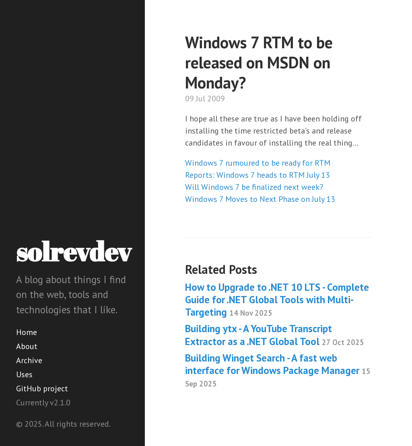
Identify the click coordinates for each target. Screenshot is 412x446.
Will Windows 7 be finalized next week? (254, 187)
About (26, 346)
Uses (24, 374)
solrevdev (73, 251)
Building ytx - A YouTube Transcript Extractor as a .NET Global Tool (274, 334)
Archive (29, 360)
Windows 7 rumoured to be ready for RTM (257, 163)
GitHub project (42, 388)
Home (26, 332)
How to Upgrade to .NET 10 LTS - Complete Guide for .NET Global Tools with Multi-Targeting (277, 300)
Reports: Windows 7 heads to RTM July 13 (257, 175)
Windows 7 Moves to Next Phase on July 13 (260, 199)
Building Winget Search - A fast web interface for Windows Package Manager (278, 370)
